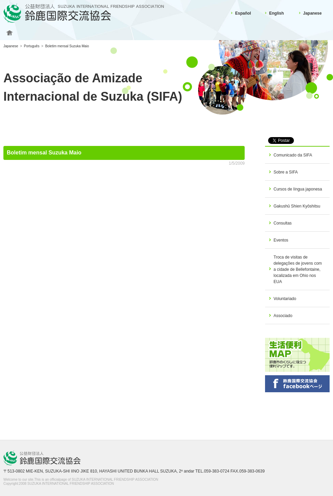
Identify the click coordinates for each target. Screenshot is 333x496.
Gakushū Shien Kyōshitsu (297, 206)
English (276, 13)
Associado (283, 315)
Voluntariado (285, 298)
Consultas (283, 223)
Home (9, 33)
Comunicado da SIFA (293, 155)
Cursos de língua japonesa (298, 189)
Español (243, 13)
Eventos (281, 240)
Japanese (312, 13)
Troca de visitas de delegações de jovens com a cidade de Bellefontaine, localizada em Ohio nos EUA (298, 269)
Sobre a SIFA (286, 172)
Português (31, 46)
